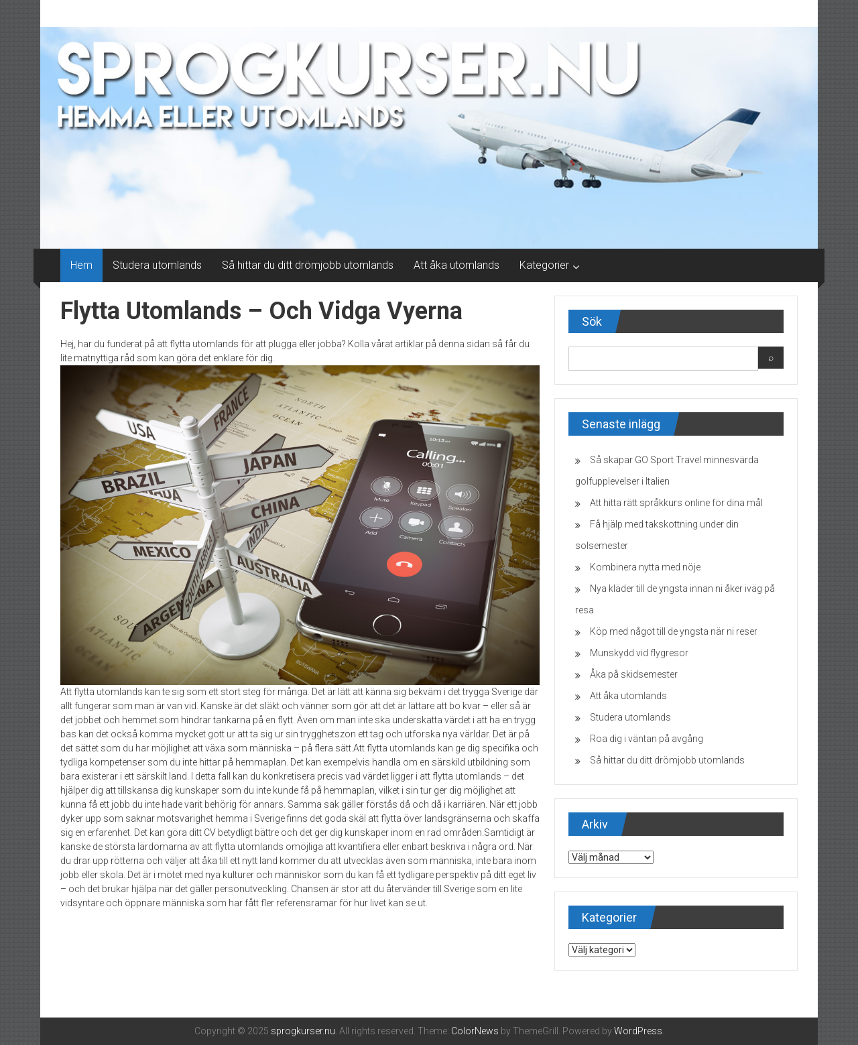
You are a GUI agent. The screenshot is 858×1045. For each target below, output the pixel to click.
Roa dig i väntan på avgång (646, 738)
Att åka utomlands (456, 265)
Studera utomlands (157, 265)
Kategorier (544, 265)
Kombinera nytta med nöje (645, 567)
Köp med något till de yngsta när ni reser (673, 631)
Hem (81, 265)
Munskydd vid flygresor (639, 653)
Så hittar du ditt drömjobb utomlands (307, 265)
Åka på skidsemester (634, 674)
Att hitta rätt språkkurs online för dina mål (676, 502)
